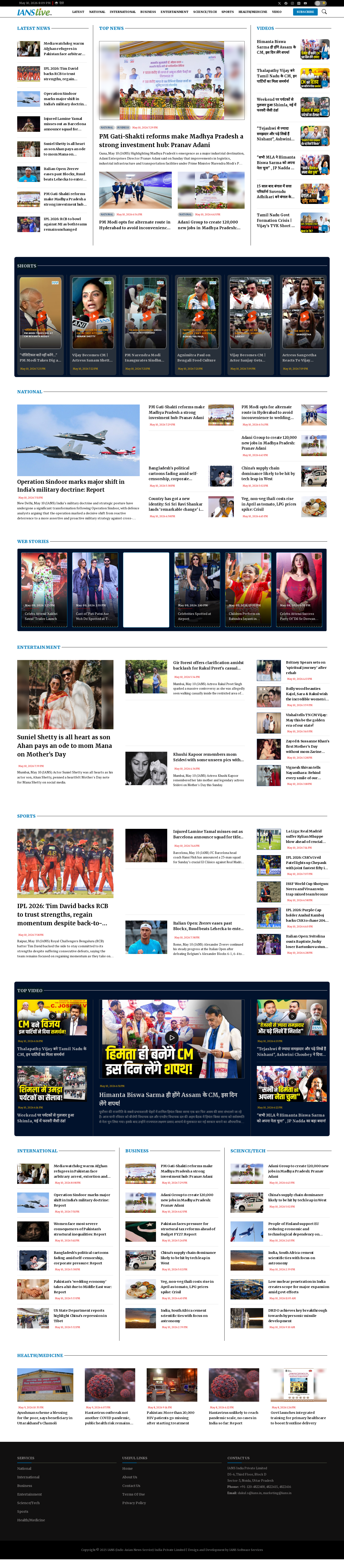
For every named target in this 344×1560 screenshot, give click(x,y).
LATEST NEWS (33, 28)
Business (148, 12)
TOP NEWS (111, 28)
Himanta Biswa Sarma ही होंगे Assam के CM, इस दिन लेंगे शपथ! (168, 1100)
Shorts (26, 266)
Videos (265, 28)
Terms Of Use (133, 1495)
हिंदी (59, 3)
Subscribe (305, 12)
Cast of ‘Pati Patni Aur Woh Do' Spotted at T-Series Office (92, 617)
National (97, 12)
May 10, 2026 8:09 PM (35, 3)
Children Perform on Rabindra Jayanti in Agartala (244, 617)
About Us (129, 1478)
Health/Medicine (253, 12)
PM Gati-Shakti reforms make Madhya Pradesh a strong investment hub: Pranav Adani (171, 141)
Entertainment (174, 12)
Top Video (30, 991)
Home (127, 1469)
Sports (227, 12)
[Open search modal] (324, 12)
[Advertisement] (191, 453)
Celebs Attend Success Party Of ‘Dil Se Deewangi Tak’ (299, 617)
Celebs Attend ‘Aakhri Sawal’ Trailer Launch (41, 617)
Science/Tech (205, 12)
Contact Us (131, 1486)
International (123, 12)
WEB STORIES (33, 541)
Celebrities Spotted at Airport (194, 617)
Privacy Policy (134, 1503)
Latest (78, 12)
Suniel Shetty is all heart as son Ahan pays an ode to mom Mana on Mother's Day (64, 746)
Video (277, 12)
